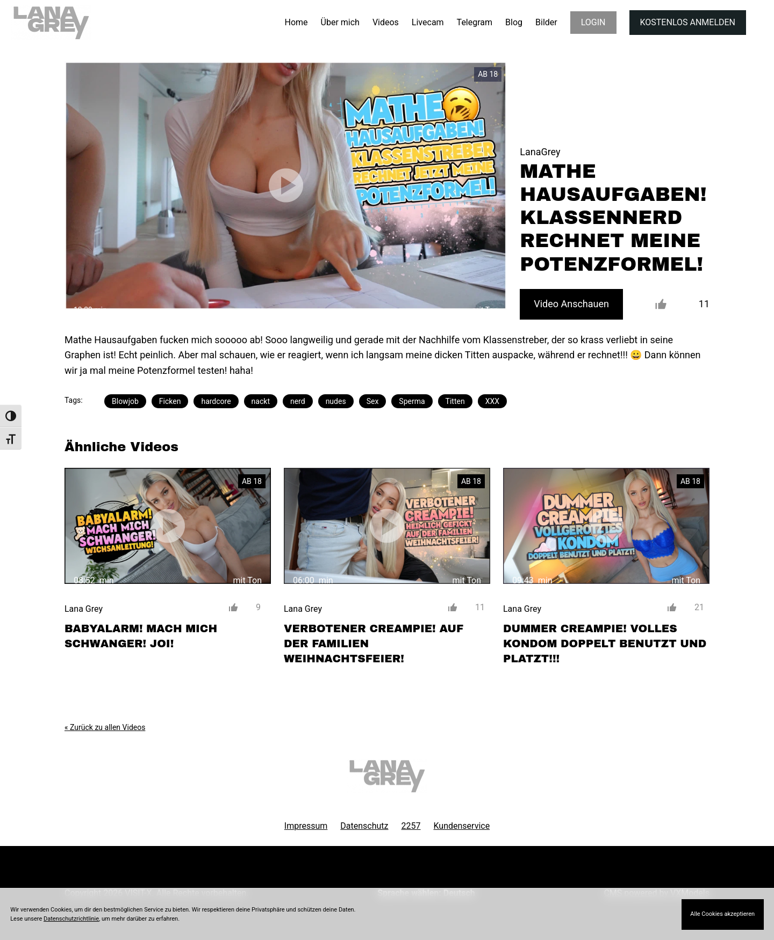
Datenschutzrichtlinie (71, 918)
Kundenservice (462, 826)
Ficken (170, 401)
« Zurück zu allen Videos (104, 727)
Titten (455, 401)
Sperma (412, 401)
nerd (297, 401)
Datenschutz (364, 826)
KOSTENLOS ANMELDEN (687, 22)
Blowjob (125, 401)
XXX (492, 401)
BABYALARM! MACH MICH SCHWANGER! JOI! (140, 636)
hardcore (216, 401)
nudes (336, 401)
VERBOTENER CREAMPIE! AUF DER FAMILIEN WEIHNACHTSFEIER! (373, 643)
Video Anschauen (571, 303)
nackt (261, 401)
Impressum (306, 826)
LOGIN (593, 22)
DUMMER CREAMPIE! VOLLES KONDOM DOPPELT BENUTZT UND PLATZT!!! (604, 643)
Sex (373, 401)
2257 (411, 826)
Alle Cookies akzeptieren (722, 913)
